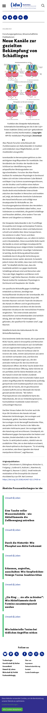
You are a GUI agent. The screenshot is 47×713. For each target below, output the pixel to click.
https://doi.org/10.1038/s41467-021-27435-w (21, 479)
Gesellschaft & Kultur (11, 663)
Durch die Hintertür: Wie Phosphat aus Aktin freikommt (23, 544)
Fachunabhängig (9, 675)
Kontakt (27, 669)
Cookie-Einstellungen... (10, 704)
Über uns (28, 660)
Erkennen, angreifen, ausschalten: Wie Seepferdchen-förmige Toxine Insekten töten (24, 572)
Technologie (7, 660)
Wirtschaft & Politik (10, 672)
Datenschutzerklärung (32, 666)
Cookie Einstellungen (32, 672)
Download (37, 135)
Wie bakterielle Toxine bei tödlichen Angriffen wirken (21, 631)
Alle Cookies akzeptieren (12, 709)
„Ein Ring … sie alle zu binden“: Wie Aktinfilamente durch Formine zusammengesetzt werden (24, 602)
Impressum (29, 663)
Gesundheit (7, 666)
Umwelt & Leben (9, 669)
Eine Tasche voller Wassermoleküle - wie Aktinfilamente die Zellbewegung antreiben (19, 515)
